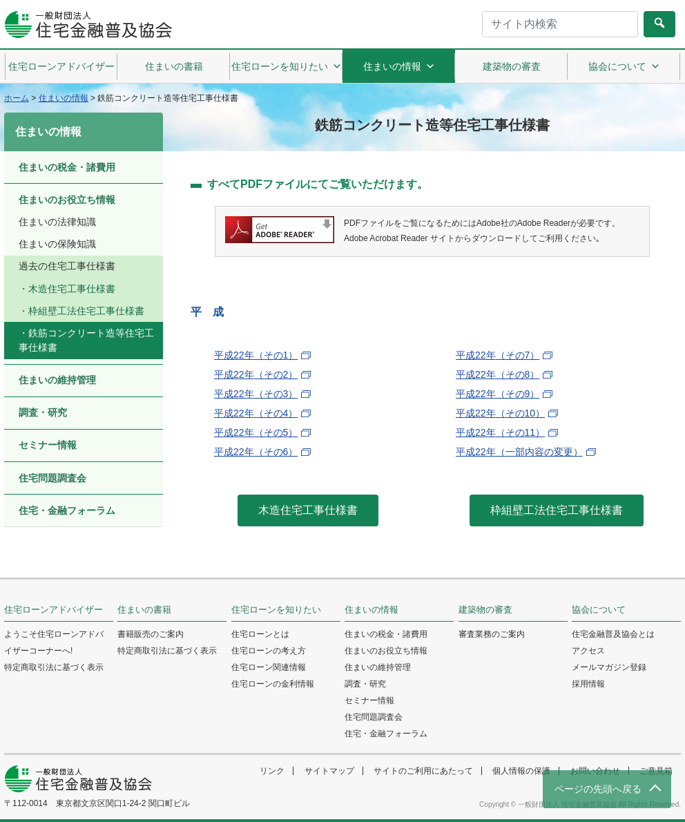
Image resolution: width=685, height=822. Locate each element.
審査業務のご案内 (492, 634)
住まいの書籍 (174, 66)
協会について (624, 66)
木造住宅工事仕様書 (71, 288)
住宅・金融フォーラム (67, 510)
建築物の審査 (512, 66)
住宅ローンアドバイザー (61, 66)
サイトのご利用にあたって (423, 771)
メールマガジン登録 (609, 667)
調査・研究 (43, 412)
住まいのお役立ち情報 (67, 199)
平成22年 (256, 355)
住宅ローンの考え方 (268, 651)
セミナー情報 (48, 444)
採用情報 (588, 684)
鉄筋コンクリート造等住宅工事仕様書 (86, 340)
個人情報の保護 (521, 771)
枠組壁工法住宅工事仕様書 (86, 310)
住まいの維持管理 (57, 379)
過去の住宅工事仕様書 (67, 265)
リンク (272, 771)
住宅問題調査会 (52, 478)
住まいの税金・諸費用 (67, 167)
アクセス (588, 651)
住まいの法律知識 (57, 221)
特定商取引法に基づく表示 (54, 667)
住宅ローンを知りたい (286, 66)
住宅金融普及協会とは (613, 634)
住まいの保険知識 (57, 243)
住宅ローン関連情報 (268, 667)
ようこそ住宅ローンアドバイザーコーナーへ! (54, 642)
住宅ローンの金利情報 (272, 684)
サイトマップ (329, 771)
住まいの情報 (399, 66)
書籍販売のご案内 (150, 634)
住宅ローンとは (260, 634)
